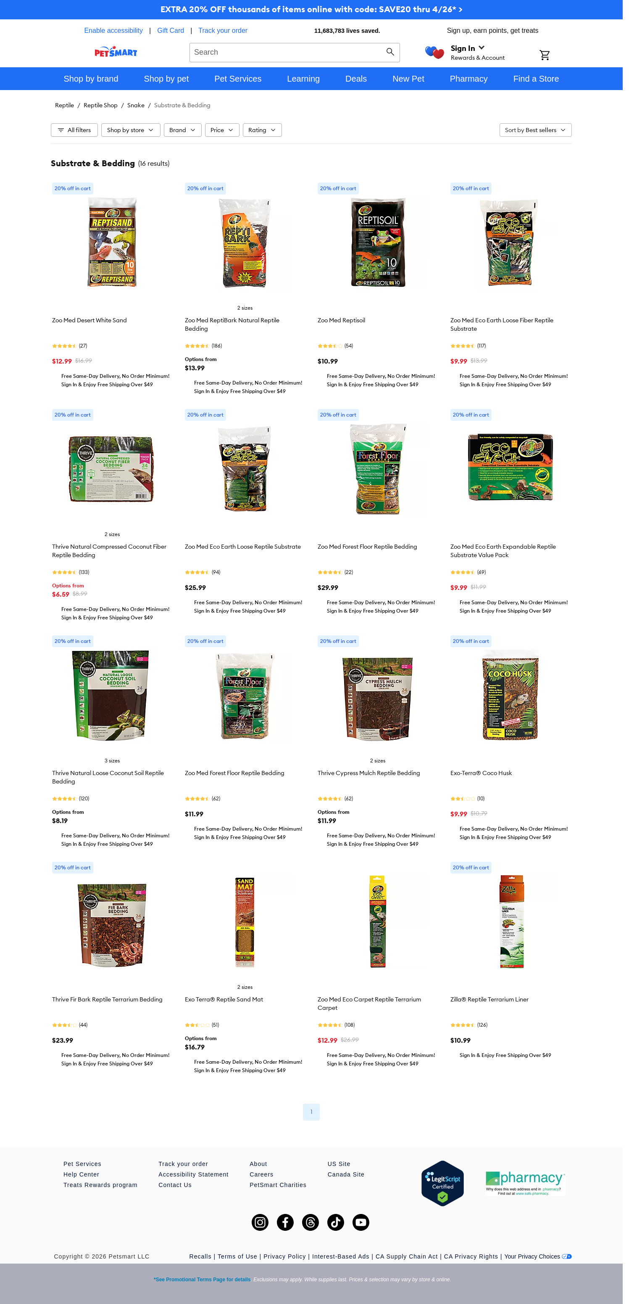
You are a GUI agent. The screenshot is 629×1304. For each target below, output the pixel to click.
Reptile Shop (101, 105)
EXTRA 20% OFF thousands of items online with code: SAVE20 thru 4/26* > (312, 9)
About (258, 1164)
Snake (136, 105)
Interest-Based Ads (340, 1256)
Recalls (200, 1256)
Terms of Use (237, 1256)
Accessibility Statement (193, 1174)
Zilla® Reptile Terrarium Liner (489, 999)
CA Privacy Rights (471, 1256)
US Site (339, 1164)
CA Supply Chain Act (407, 1256)
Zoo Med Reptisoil (341, 320)
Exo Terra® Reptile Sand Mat (224, 999)
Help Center (81, 1174)
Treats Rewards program (100, 1185)
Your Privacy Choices (538, 1256)
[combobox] (294, 51)
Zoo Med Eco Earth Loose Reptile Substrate (243, 546)
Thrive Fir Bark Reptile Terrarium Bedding (107, 999)
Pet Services (82, 1164)
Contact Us (175, 1185)
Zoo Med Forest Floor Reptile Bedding (367, 546)
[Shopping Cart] (556, 56)
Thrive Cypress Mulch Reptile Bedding (369, 773)
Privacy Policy (284, 1256)
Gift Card (170, 30)
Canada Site (346, 1174)
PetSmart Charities (278, 1185)
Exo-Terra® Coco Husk (481, 773)
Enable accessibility (113, 30)
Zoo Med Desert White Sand (89, 320)
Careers (262, 1174)
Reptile (64, 105)
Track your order (222, 30)
